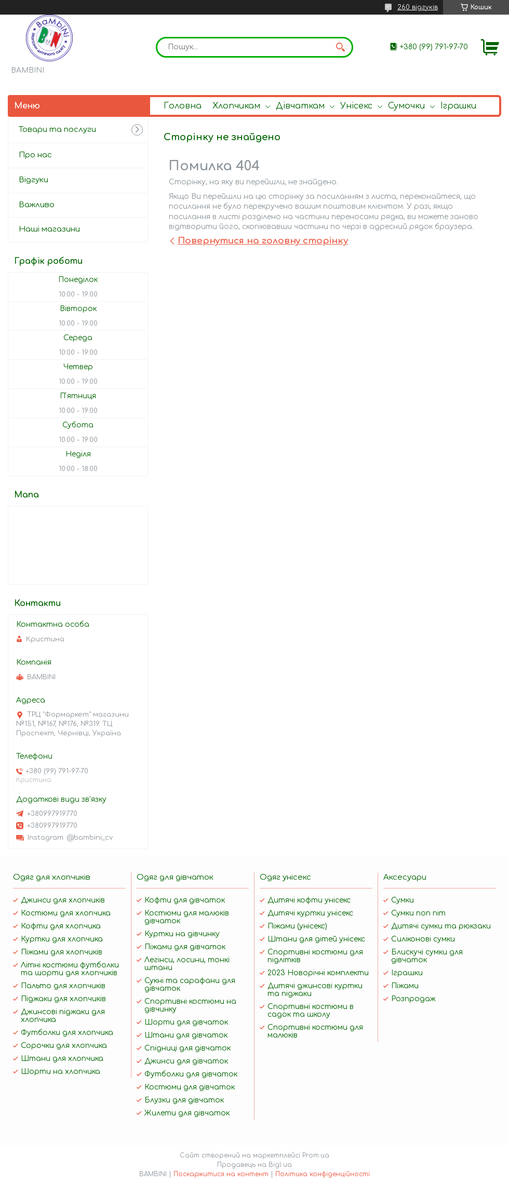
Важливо (37, 204)
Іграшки (458, 106)
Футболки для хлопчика (67, 1033)
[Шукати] (340, 47)
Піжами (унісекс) (297, 926)
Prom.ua (315, 1155)
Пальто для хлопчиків (63, 986)
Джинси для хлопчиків (63, 900)
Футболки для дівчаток (190, 1074)
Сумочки (406, 106)
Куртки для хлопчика (62, 939)
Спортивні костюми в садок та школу (310, 1010)
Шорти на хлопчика (60, 1071)
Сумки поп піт (418, 913)
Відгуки (33, 180)
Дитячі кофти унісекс (309, 900)
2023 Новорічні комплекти (318, 973)
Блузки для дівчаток (184, 1100)
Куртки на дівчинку (182, 934)
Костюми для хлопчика (66, 913)
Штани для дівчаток (185, 1035)
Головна (183, 106)
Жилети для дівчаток (187, 1113)
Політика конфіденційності (322, 1174)
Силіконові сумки (423, 939)
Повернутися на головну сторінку (263, 241)
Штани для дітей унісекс (316, 939)
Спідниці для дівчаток (187, 1048)
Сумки (402, 900)
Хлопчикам (236, 106)
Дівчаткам (300, 106)
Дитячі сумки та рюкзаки (441, 926)
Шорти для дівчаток (186, 1022)
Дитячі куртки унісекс (310, 913)
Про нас (35, 155)
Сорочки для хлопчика (64, 1046)
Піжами (405, 986)
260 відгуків (417, 7)
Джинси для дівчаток (186, 1061)
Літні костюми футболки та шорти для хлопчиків (70, 969)
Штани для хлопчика (62, 1058)
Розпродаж (413, 999)
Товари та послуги (57, 129)
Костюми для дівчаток (189, 1087)
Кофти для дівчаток (184, 900)
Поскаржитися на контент (221, 1174)
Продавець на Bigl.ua (254, 1164)
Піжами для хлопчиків (61, 952)
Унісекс (356, 106)
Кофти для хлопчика (61, 926)
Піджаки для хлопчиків (63, 999)
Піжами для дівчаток (184, 947)
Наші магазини (49, 229)
